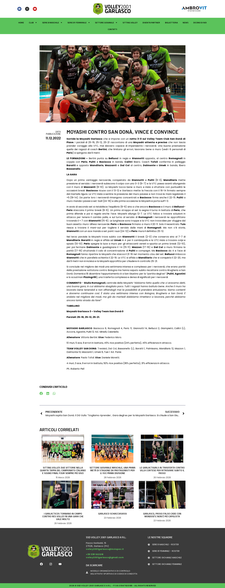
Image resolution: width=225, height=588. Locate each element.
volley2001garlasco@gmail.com (105, 557)
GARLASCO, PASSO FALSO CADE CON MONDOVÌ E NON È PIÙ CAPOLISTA (162, 515)
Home (21, 22)
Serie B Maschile (52, 22)
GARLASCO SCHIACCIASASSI (112, 513)
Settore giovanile (106, 22)
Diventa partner (151, 22)
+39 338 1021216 (94, 554)
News (185, 22)
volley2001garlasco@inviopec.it (105, 549)
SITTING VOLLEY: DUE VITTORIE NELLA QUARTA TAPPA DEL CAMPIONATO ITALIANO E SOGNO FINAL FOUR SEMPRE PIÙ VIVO (63, 470)
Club (33, 22)
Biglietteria (171, 22)
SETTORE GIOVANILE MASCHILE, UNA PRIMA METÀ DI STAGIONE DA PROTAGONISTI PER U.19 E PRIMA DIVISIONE (112, 470)
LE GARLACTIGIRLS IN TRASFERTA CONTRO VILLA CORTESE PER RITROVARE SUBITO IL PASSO (162, 470)
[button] (41, 393)
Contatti (112, 29)
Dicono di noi (200, 22)
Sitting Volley (130, 22)
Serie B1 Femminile (78, 22)
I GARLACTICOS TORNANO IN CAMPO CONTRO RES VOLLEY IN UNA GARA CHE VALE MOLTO (62, 516)
